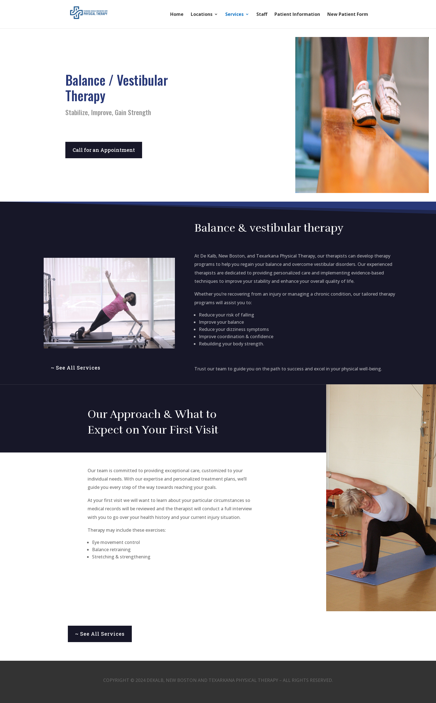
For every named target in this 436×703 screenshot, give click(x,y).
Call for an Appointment (104, 150)
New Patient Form (347, 14)
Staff (261, 14)
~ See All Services (75, 367)
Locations (201, 14)
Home (177, 14)
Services (234, 14)
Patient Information (297, 14)
